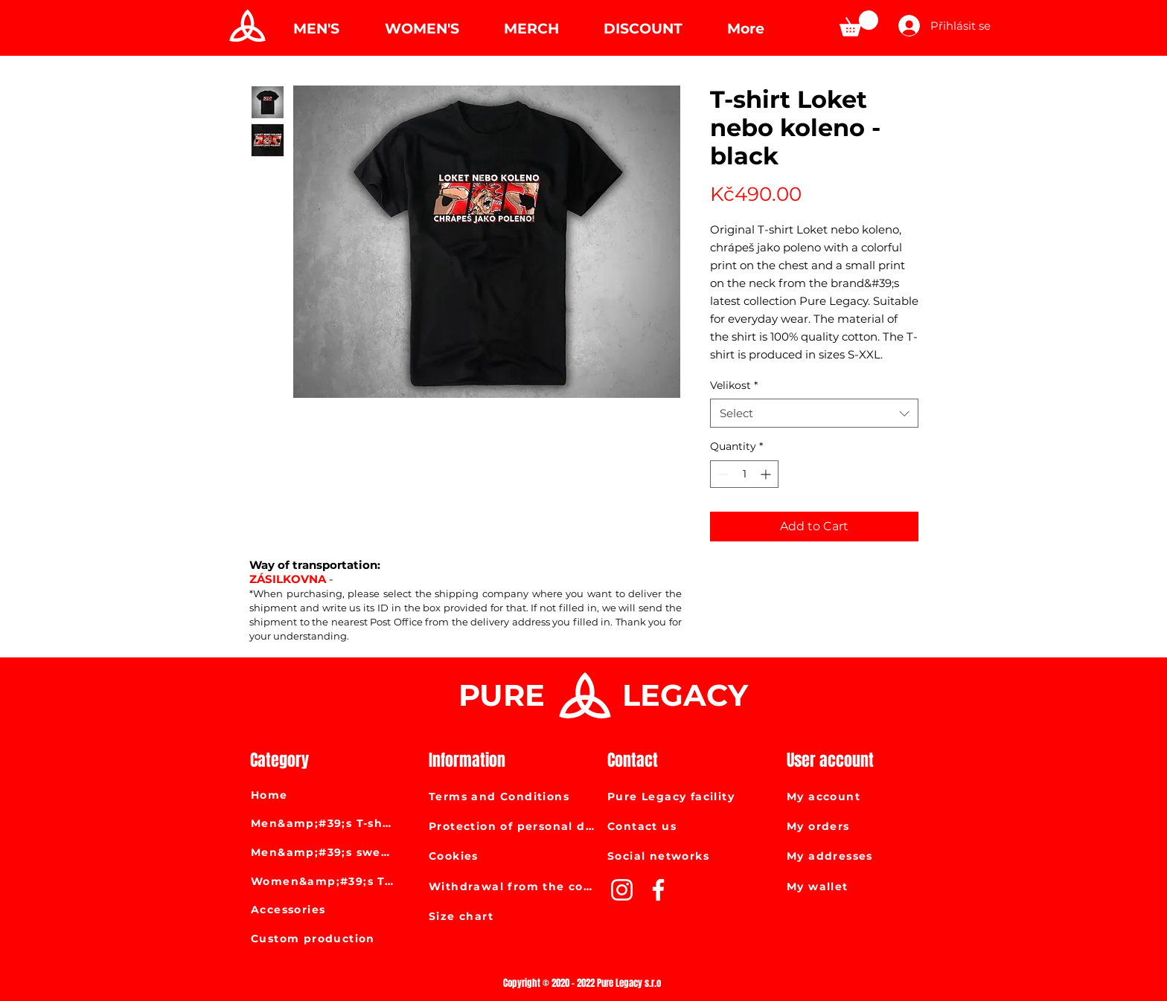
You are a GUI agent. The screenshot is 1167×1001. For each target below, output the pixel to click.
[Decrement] (721, 474)
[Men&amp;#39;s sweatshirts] (323, 852)
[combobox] (814, 413)
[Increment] (767, 474)
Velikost (734, 385)
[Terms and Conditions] (513, 796)
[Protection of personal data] (513, 826)
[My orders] (865, 826)
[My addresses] (865, 856)
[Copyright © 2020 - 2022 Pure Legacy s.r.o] (583, 983)
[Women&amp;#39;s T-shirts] (323, 881)
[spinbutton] (744, 474)
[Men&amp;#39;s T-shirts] (323, 823)
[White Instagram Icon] (621, 889)
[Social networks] (691, 856)
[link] (859, 23)
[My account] (865, 796)
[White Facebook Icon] (658, 889)
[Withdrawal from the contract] (513, 886)
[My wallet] (865, 886)
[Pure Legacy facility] (691, 796)
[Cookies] (513, 856)
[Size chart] (513, 916)
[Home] (323, 795)
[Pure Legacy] (246, 25)
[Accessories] (323, 909)
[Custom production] (323, 938)
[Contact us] (691, 826)
